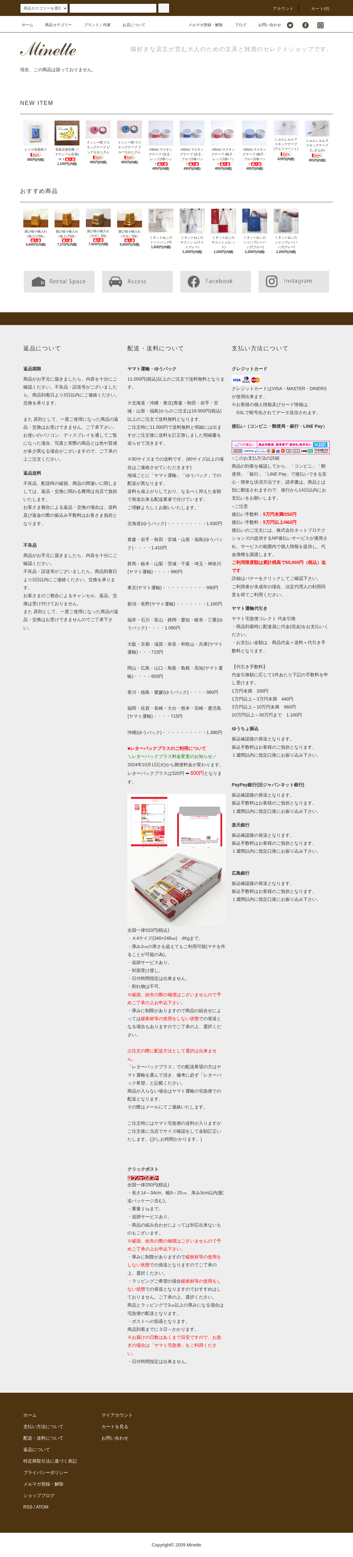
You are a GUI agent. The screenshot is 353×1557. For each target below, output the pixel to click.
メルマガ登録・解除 (202, 25)
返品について (36, 1449)
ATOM (42, 1506)
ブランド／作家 (93, 25)
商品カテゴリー (54, 25)
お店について (130, 25)
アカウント (279, 8)
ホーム (27, 25)
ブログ (236, 25)
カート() (317, 8)
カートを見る (114, 1426)
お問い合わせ (266, 25)
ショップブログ (39, 1495)
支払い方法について (43, 1426)
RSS (28, 1506)
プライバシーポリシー (45, 1472)
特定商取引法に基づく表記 (50, 1461)
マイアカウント (117, 1415)
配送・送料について (43, 1438)
